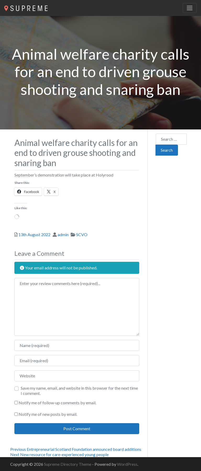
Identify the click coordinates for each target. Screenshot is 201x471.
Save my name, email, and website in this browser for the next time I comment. (79, 390)
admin (63, 234)
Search (167, 149)
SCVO (81, 234)
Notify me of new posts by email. (48, 414)
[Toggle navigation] (190, 8)
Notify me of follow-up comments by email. (57, 402)
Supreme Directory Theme (68, 464)
